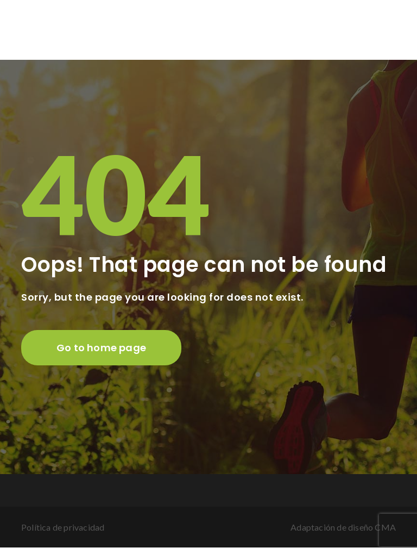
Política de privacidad (62, 527)
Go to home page (101, 347)
